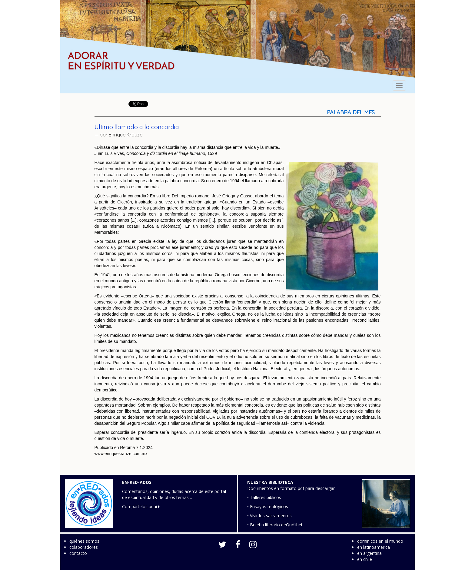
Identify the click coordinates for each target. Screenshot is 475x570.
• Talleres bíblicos (264, 497)
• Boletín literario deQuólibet (275, 525)
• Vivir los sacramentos (269, 515)
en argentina (369, 553)
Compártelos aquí (141, 506)
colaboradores (83, 547)
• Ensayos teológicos (267, 506)
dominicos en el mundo (380, 541)
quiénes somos (84, 541)
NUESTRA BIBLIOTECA (270, 482)
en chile (364, 559)
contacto (78, 553)
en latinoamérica (373, 547)
